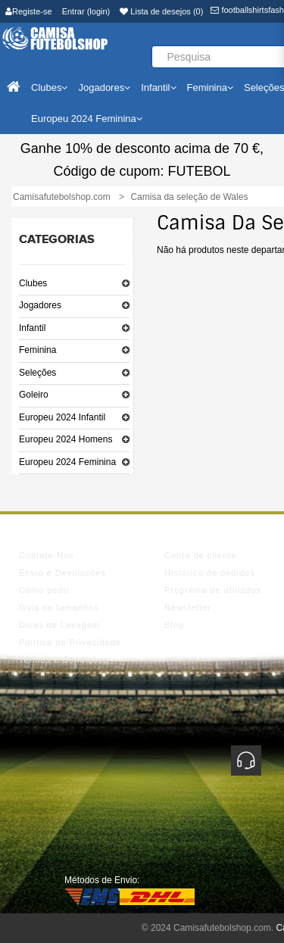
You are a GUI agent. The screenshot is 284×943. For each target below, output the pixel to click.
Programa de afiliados (212, 590)
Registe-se (28, 11)
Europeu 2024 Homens (65, 439)
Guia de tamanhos (59, 607)
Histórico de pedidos (209, 572)
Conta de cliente (200, 555)
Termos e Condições (63, 659)
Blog (174, 624)
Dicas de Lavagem (59, 624)
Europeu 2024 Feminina (67, 462)
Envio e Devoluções (62, 572)
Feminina (37, 350)
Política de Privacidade (70, 642)
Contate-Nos (46, 555)
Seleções (37, 372)
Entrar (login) (86, 11)
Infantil (32, 328)
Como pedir (44, 590)
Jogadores (40, 305)
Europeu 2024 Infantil (62, 417)
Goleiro (33, 394)
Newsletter (187, 607)
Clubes (33, 283)
